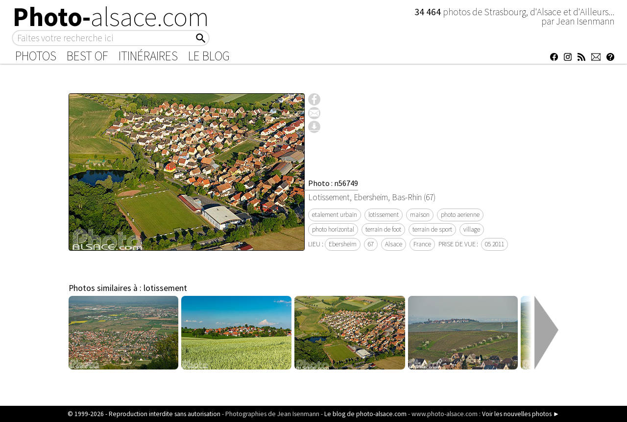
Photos (35, 56)
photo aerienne (460, 215)
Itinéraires (148, 56)
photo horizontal (333, 229)
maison (420, 215)
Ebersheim (343, 244)
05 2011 (494, 244)
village (471, 229)
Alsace (393, 244)
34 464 (428, 12)
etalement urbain (334, 215)
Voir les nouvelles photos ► (520, 414)
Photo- (111, 16)
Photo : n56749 (333, 183)
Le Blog (209, 56)
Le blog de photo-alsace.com (365, 414)
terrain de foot (383, 229)
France (422, 244)
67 (371, 244)
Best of (87, 56)
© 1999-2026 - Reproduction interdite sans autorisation (144, 414)
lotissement (383, 215)
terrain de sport (432, 229)
